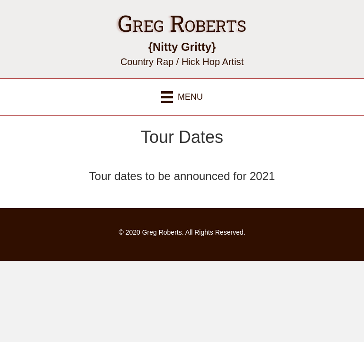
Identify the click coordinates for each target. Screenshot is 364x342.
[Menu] (182, 97)
